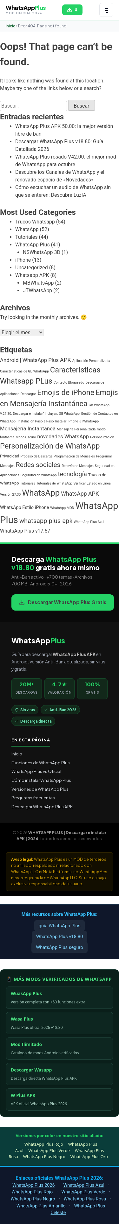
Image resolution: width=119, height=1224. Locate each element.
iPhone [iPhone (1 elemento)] (73, 421)
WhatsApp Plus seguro (59, 947)
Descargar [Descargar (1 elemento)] (28, 394)
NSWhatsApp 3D (41, 252)
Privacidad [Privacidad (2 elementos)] (9, 456)
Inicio (11, 26)
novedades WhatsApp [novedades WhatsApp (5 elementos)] (63, 436)
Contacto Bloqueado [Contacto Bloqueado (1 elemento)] (69, 382)
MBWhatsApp (38, 283)
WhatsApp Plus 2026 (33, 1185)
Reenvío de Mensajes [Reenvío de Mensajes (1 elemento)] (77, 466)
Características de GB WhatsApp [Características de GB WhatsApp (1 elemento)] (24, 371)
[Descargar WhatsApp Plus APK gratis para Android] (72, 9)
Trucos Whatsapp (35, 222)
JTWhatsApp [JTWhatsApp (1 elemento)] (89, 421)
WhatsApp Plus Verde (49, 1150)
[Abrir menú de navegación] (106, 10)
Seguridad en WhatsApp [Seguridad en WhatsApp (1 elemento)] (39, 475)
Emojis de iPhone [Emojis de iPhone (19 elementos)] (65, 392)
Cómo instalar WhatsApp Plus (41, 780)
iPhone (23, 260)
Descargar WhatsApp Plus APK (42, 806)
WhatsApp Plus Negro (44, 1156)
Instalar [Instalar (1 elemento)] (61, 421)
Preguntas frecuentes (33, 797)
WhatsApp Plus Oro (89, 1156)
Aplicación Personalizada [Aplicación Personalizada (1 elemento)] (91, 361)
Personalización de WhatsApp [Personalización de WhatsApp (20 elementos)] (50, 446)
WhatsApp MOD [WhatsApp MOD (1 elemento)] (62, 508)
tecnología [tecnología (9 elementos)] (72, 474)
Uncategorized (31, 268)
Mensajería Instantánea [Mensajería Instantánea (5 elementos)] (28, 428)
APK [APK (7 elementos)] (65, 360)
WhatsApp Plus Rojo (43, 1144)
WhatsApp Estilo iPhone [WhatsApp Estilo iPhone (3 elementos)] (24, 507)
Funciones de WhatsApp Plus (40, 762)
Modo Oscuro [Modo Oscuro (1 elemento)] (26, 437)
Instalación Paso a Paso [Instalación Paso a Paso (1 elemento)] (36, 421)
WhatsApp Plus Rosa (85, 1199)
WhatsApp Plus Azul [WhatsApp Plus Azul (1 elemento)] (89, 522)
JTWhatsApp (37, 290)
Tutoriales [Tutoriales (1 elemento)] (27, 483)
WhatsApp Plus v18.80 (59, 936)
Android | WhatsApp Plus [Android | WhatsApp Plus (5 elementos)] (29, 360)
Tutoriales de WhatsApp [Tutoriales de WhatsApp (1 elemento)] (54, 483)
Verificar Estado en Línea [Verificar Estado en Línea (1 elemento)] (91, 483)
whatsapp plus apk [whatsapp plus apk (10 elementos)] (46, 521)
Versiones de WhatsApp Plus (40, 789)
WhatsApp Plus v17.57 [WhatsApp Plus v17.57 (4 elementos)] (25, 531)
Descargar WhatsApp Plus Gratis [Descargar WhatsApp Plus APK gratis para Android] (62, 602)
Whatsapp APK (32, 275)
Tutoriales (26, 237)
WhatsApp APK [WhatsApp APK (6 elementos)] (80, 494)
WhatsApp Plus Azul (83, 1185)
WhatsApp (27, 229)
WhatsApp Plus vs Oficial (36, 771)
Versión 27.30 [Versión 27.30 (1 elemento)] (10, 494)
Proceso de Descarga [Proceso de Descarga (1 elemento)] (37, 456)
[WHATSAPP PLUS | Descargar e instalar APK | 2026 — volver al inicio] (26, 9)
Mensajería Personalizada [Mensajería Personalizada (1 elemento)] (76, 429)
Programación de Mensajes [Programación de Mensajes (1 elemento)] (74, 456)
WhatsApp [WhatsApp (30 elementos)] (41, 493)
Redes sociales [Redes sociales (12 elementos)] (38, 465)
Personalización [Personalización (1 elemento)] (102, 437)
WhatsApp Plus (32, 245)
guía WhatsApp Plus (60, 926)
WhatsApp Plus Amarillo (41, 1206)
